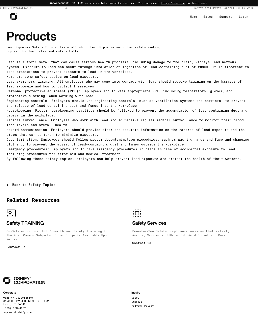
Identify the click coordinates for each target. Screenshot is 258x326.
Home (193, 17)
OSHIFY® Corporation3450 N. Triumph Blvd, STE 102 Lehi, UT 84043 (26, 301)
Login (243, 17)
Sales (208, 17)
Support (225, 17)
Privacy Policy (142, 305)
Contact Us (15, 247)
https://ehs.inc (173, 3)
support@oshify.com (17, 312)
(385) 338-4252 (14, 308)
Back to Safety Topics (30, 185)
